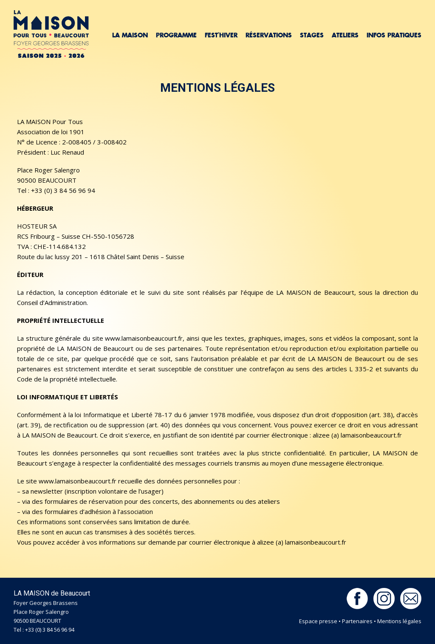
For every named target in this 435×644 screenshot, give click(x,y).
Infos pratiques (394, 35)
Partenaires (357, 621)
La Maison (130, 35)
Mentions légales (399, 621)
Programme (176, 35)
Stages (312, 35)
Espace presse (318, 621)
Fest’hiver (221, 35)
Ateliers (345, 35)
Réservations (269, 35)
